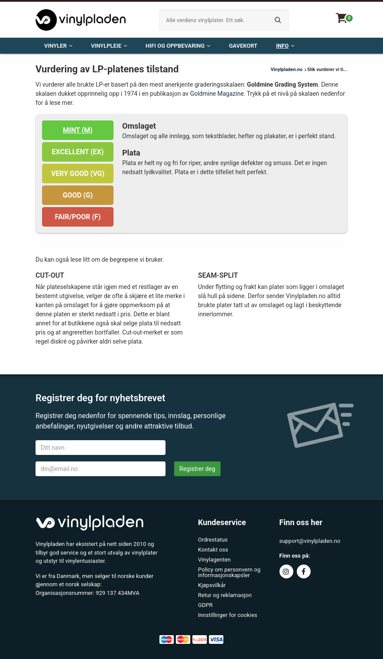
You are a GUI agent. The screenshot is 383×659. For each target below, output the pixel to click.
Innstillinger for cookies (227, 615)
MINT (77, 130)
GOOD (78, 195)
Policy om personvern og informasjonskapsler (229, 572)
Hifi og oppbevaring (178, 45)
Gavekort (243, 45)
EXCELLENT (78, 152)
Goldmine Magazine (217, 93)
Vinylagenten (214, 559)
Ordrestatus (213, 539)
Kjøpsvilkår (212, 585)
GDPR (205, 605)
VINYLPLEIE (109, 45)
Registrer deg (197, 468)
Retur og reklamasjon (225, 595)
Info (285, 45)
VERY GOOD (77, 173)
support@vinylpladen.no (310, 541)
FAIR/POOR (78, 217)
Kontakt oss (213, 549)
